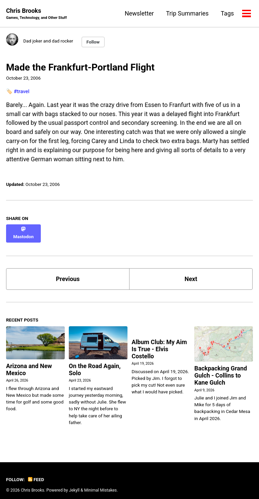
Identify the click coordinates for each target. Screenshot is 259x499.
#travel (22, 91)
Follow (93, 42)
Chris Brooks (36, 14)
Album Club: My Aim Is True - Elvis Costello (159, 343)
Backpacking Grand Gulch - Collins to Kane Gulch (220, 369)
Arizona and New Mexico (29, 363)
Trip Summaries (187, 13)
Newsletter (139, 13)
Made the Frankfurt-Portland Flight (80, 67)
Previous (68, 272)
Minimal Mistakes (100, 483)
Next (190, 272)
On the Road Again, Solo (95, 363)
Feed (36, 473)
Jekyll (74, 483)
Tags (227, 13)
